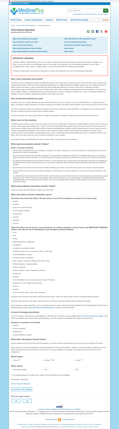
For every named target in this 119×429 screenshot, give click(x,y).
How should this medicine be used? (25, 42)
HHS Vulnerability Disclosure (68, 424)
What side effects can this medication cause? (80, 39)
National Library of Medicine (20, 3)
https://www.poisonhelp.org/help (92, 316)
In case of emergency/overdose (75, 42)
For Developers (98, 424)
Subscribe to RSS (53, 419)
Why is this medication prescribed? (25, 39)
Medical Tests (61, 20)
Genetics (49, 20)
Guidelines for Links (45, 424)
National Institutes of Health (91, 426)
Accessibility (36, 424)
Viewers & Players (56, 424)
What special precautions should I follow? (27, 48)
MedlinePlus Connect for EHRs (85, 424)
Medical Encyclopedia (79, 20)
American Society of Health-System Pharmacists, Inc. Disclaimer (59, 409)
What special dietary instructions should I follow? (30, 51)
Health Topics (16, 20)
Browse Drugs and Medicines (20, 384)
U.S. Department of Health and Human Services (70, 426)
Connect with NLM (68, 419)
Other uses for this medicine (23, 45)
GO (106, 10)
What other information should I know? (78, 45)
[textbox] (86, 10)
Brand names (69, 48)
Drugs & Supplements (33, 20)
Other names (68, 51)
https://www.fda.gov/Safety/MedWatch (41, 307)
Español (105, 20)
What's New (88, 14)
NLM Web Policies (22, 424)
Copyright (30, 424)
